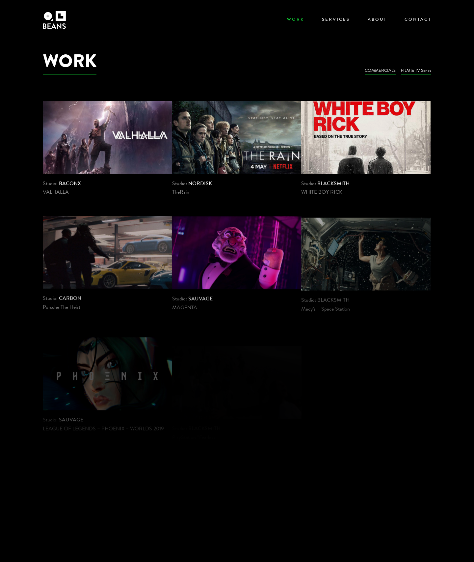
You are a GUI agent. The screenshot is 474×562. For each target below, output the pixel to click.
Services (336, 20)
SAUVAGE (200, 302)
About (377, 20)
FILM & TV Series (416, 71)
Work (295, 20)
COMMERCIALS (380, 71)
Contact (418, 20)
